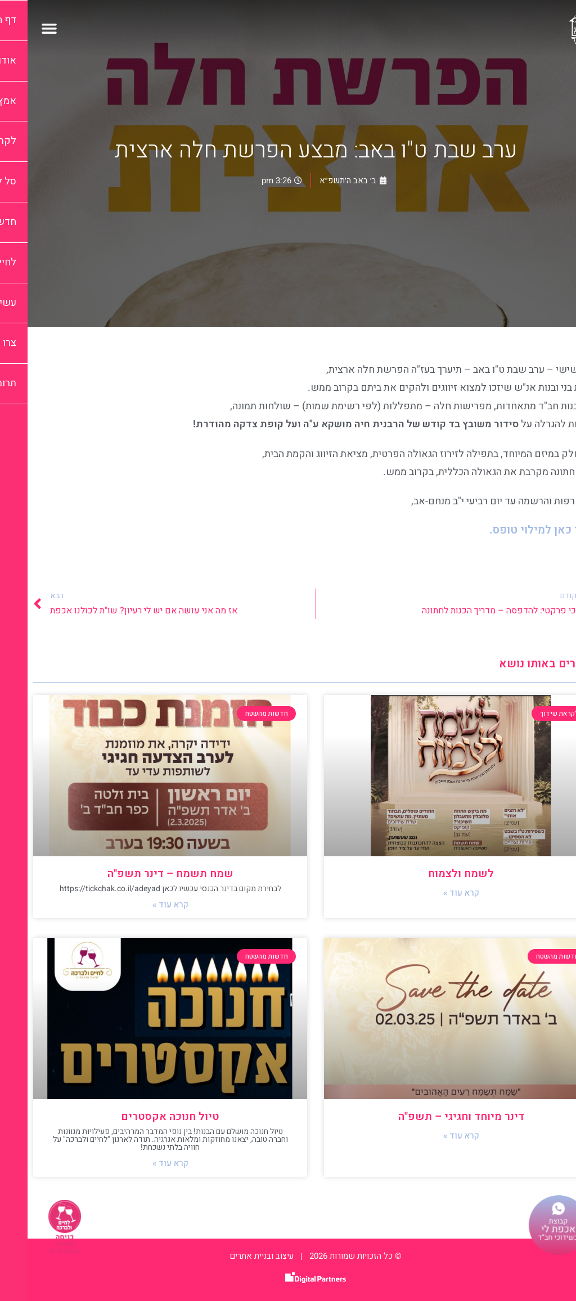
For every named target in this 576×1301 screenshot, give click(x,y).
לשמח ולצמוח (433, 874)
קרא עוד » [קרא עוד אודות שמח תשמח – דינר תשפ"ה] (143, 904)
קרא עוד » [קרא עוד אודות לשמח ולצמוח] (434, 893)
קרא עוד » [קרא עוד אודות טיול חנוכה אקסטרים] (143, 1163)
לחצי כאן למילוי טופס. (516, 530)
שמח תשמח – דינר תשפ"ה (143, 874)
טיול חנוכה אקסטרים (142, 1116)
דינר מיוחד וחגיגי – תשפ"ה (434, 1116)
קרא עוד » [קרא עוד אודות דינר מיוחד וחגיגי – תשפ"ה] (434, 1136)
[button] (22, 28)
